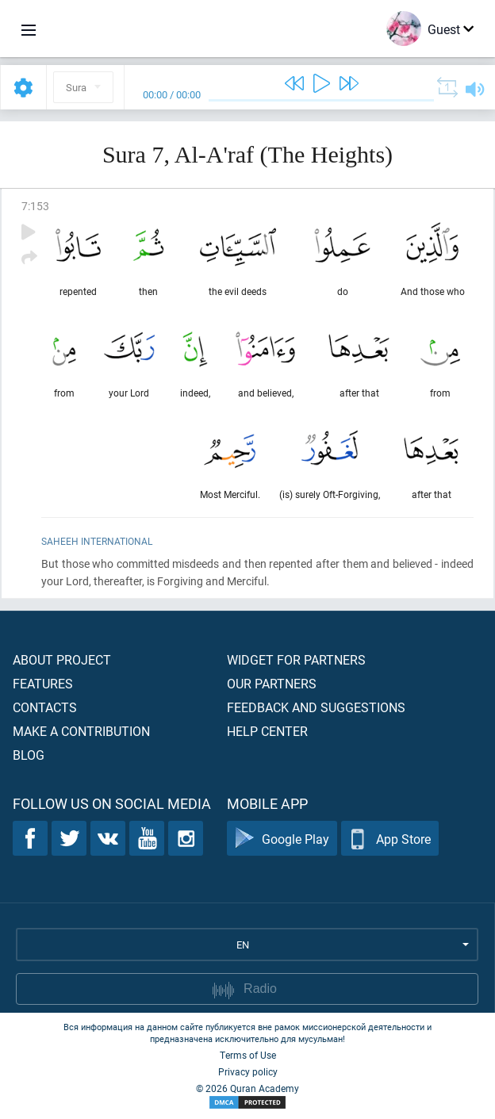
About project (62, 659)
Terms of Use (248, 1054)
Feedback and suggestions (316, 707)
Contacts (45, 707)
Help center (267, 730)
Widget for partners (296, 659)
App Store (390, 838)
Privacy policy (248, 1071)
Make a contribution (81, 730)
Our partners (272, 683)
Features (43, 683)
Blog (28, 754)
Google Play (282, 838)
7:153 (35, 205)
